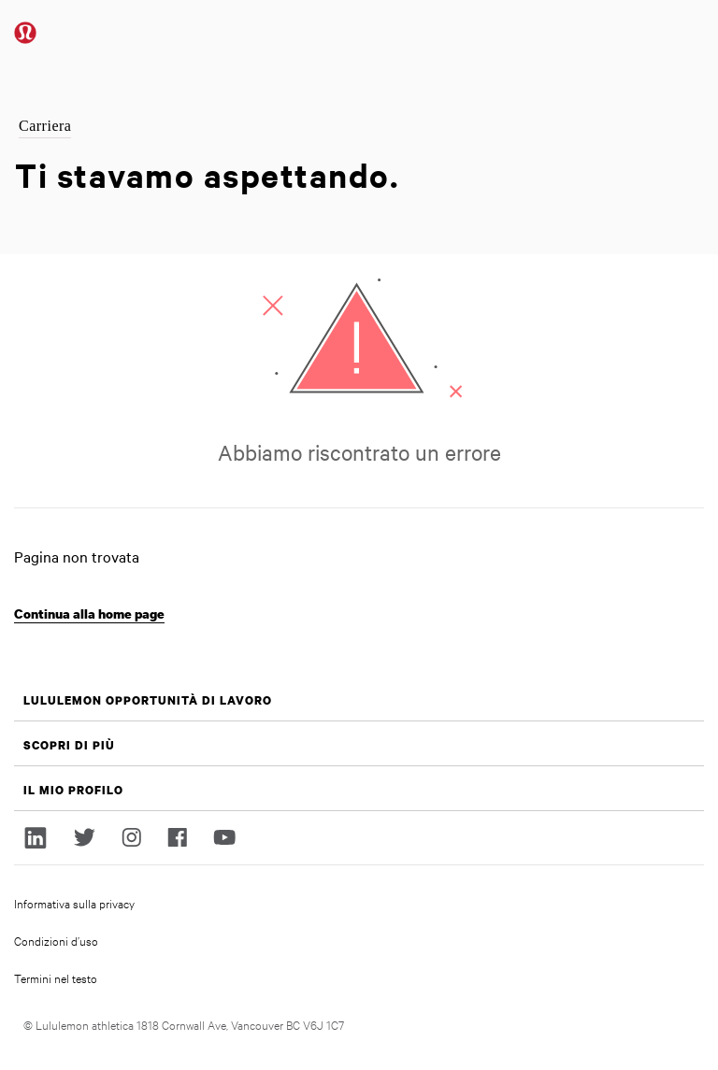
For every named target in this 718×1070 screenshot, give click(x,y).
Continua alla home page (89, 613)
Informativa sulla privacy (74, 902)
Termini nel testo (55, 977)
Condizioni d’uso (56, 940)
